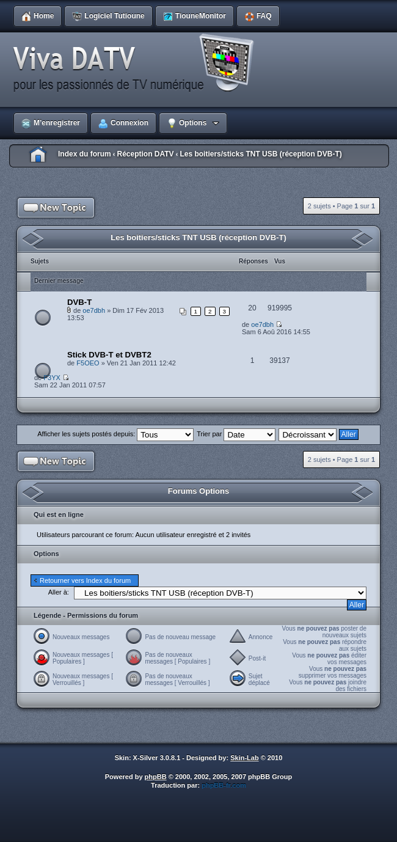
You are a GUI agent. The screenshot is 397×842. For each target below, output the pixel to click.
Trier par (236, 433)
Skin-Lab (244, 757)
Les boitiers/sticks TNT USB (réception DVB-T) (260, 154)
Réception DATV (145, 154)
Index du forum (84, 154)
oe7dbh (93, 310)
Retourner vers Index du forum (85, 580)
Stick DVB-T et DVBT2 (109, 354)
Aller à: (58, 592)
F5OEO (87, 363)
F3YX (51, 377)
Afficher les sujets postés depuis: (115, 433)
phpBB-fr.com (224, 785)
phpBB (156, 776)
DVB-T (79, 302)
